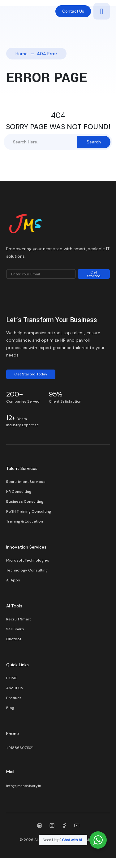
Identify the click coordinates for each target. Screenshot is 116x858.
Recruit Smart (18, 619)
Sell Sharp (15, 629)
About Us (14, 688)
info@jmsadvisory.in (23, 785)
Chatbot (13, 639)
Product (13, 698)
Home (21, 53)
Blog (10, 708)
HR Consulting (18, 491)
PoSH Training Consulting (28, 511)
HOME (11, 678)
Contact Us (73, 11)
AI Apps (13, 580)
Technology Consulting (27, 570)
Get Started (94, 274)
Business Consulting (24, 501)
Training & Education (24, 521)
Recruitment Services (25, 482)
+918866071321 (19, 747)
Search (94, 142)
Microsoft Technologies (27, 560)
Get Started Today (30, 374)
